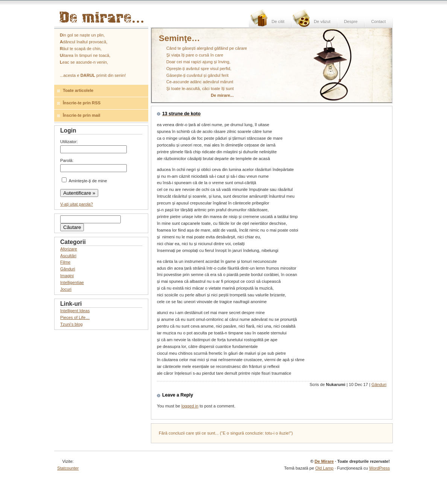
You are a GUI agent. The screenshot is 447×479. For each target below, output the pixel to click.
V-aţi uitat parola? (76, 204)
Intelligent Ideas (75, 310)
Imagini (67, 275)
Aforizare (68, 249)
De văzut (322, 21)
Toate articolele (78, 90)
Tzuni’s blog (71, 324)
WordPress (379, 468)
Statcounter (68, 468)
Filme (65, 262)
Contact (378, 21)
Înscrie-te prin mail (81, 115)
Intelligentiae (72, 282)
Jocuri (65, 289)
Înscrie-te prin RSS (81, 103)
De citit (278, 21)
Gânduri (378, 384)
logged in (189, 406)
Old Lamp (324, 468)
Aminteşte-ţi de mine (84, 180)
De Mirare (324, 461)
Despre (350, 21)
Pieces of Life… (75, 317)
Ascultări (68, 255)
